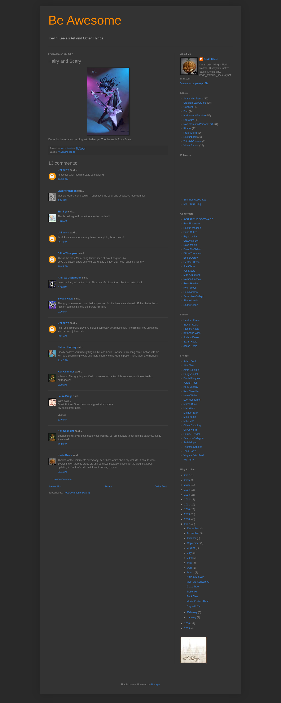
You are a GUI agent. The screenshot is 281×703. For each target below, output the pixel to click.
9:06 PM (62, 311)
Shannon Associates (195, 199)
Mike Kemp (190, 416)
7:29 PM (62, 444)
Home (108, 486)
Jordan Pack (191, 382)
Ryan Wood (190, 287)
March (191, 572)
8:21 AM (62, 471)
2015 (187, 484)
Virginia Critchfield (194, 455)
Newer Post (55, 486)
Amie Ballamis (191, 369)
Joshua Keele (191, 337)
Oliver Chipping (192, 425)
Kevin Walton (191, 395)
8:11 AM (62, 336)
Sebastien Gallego (194, 296)
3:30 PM (62, 287)
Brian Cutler (190, 232)
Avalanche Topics (66, 152)
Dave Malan (190, 244)
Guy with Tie (193, 606)
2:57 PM (62, 242)
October (192, 538)
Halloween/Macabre (195, 115)
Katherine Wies (192, 333)
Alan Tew (189, 365)
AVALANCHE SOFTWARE (198, 219)
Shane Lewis (191, 300)
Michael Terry (191, 412)
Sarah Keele (190, 341)
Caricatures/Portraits (195, 102)
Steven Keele (66, 298)
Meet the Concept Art (198, 581)
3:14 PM (62, 200)
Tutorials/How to (193, 141)
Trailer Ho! (192, 591)
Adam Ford (190, 361)
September (193, 543)
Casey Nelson (191, 240)
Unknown (63, 170)
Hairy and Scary (195, 576)
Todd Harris (190, 451)
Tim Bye (62, 211)
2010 (187, 509)
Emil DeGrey (191, 257)
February (192, 612)
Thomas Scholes (193, 446)
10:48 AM (63, 266)
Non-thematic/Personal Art (198, 124)
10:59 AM (63, 179)
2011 (187, 504)
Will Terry (189, 459)
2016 (187, 480)
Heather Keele (192, 320)
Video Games (191, 145)
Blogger (155, 684)
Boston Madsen (192, 228)
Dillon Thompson (68, 253)
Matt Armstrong (192, 274)
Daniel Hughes (192, 378)
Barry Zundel (191, 374)
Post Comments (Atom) (77, 492)
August (191, 548)
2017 (187, 475)
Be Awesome (85, 20)
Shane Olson (191, 304)
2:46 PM (62, 419)
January (192, 617)
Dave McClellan (192, 249)
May (190, 562)
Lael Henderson (67, 190)
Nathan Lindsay (67, 347)
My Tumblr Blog (192, 204)
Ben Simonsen (192, 223)
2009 (187, 514)
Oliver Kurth (190, 429)
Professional (190, 132)
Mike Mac (189, 421)
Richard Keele (191, 328)
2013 (187, 494)
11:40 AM (63, 360)
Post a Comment (63, 479)
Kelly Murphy (191, 386)
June (190, 557)
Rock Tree (192, 596)
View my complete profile (194, 83)
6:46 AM (62, 221)
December (193, 528)
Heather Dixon (192, 262)
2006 (187, 623)
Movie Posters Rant (197, 601)
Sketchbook (190, 136)
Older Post (161, 486)
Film (186, 111)
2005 (187, 628)
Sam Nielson (191, 292)
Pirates (187, 128)
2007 (187, 524)
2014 (187, 489)
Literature (189, 119)
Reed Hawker (191, 283)
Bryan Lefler (190, 236)
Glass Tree (192, 586)
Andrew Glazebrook (70, 277)
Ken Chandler (66, 371)
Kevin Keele (65, 455)
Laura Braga (65, 396)
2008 (187, 519)
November (193, 533)
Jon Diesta (190, 270)
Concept (188, 106)
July (189, 553)
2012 (187, 499)
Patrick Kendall (192, 434)
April (190, 567)
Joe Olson (189, 266)
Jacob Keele (190, 346)
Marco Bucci (190, 404)
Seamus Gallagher (194, 438)
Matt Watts (190, 408)
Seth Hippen (190, 442)
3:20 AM (62, 384)
